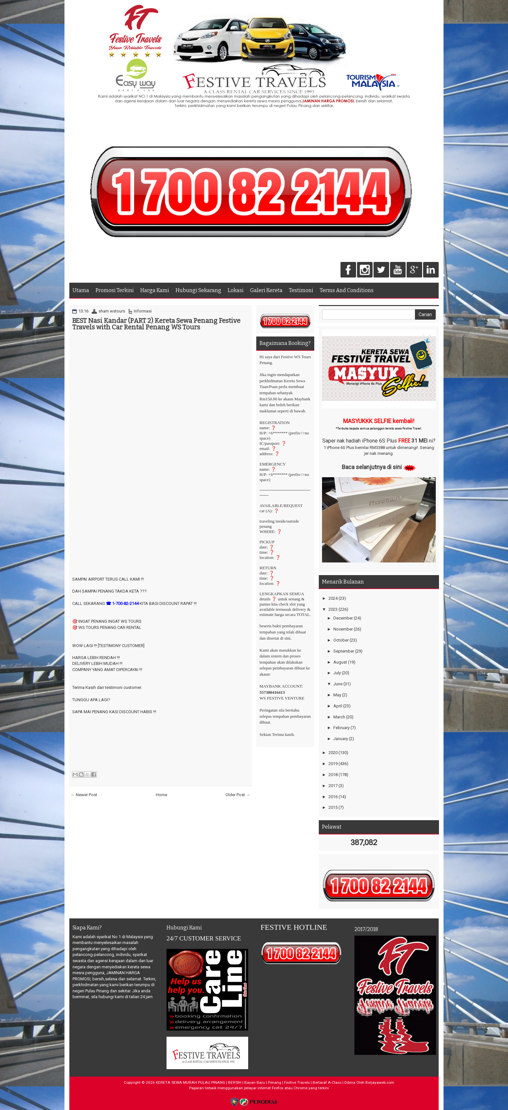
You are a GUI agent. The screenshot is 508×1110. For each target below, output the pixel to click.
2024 (333, 598)
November (343, 629)
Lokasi (236, 290)
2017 (333, 785)
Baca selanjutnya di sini (372, 467)
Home (161, 794)
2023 (333, 609)
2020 (333, 752)
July (337, 672)
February (341, 727)
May (337, 694)
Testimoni (301, 290)
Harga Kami (154, 290)
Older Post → (237, 794)
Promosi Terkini (115, 290)
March (339, 716)
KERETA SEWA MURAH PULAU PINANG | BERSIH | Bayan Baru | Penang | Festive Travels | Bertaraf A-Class (248, 1082)
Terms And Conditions (347, 290)
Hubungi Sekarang (198, 290)
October (341, 640)
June (337, 683)
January (340, 738)
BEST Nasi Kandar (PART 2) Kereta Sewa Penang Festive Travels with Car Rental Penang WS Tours (156, 324)
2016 (333, 796)
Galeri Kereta (266, 290)
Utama (81, 290)
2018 (333, 774)
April (337, 705)
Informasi (143, 311)
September (343, 651)
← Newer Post (84, 794)
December (343, 618)
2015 (333, 807)
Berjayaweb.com (379, 1082)
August (340, 662)
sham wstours (111, 311)
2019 (333, 763)
